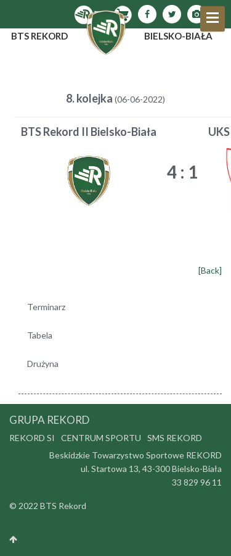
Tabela (39, 335)
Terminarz (46, 306)
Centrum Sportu (101, 437)
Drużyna (43, 363)
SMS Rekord (174, 437)
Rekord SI (32, 437)
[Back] (210, 270)
